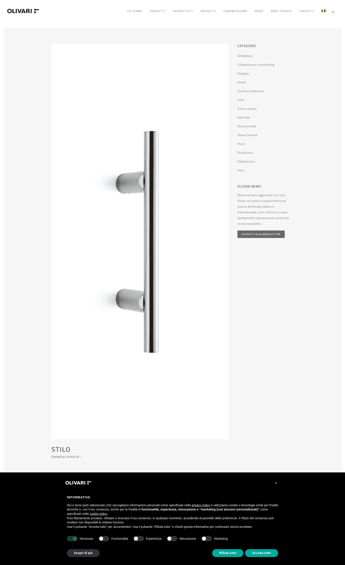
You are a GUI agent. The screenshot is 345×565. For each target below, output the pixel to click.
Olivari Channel (247, 132)
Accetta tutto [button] (261, 553)
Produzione (245, 150)
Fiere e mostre (247, 106)
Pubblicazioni (246, 159)
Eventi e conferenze (250, 88)
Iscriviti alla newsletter (261, 231)
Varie (240, 167)
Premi (241, 141)
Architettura (245, 53)
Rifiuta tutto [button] (228, 553)
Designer (243, 71)
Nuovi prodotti (246, 123)
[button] (275, 482)
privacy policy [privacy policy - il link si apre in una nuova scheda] (201, 505)
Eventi (241, 79)
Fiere (240, 97)
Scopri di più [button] (83, 553)
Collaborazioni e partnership (256, 62)
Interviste (243, 115)
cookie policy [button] (98, 514)
